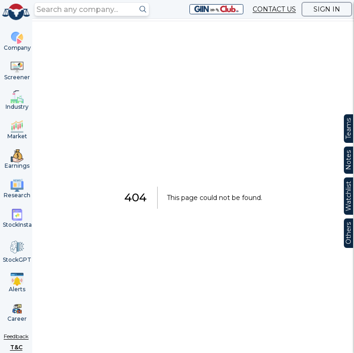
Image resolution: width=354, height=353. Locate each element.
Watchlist (348, 196)
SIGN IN (326, 9)
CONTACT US (274, 9)
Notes (348, 160)
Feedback (16, 336)
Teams (348, 128)
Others (348, 233)
